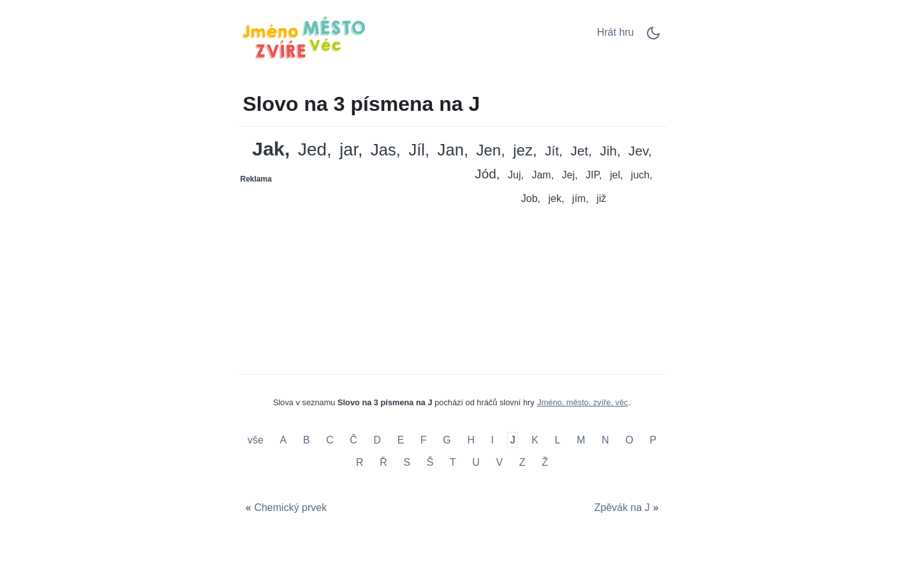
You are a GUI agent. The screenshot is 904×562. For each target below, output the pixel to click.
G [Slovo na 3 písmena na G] (446, 440)
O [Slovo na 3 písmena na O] (629, 440)
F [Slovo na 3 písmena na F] (423, 440)
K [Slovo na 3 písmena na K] (534, 440)
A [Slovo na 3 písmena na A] (283, 440)
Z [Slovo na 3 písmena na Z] (522, 462)
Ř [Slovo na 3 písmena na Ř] (383, 462)
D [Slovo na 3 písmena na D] (378, 440)
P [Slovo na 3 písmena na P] (652, 440)
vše (257, 440)
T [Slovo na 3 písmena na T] (453, 462)
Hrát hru (615, 32)
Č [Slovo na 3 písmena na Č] (353, 440)
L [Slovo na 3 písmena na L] (558, 440)
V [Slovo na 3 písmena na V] (499, 462)
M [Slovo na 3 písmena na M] (581, 440)
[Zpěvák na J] (627, 507)
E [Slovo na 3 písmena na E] (400, 440)
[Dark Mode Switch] (653, 37)
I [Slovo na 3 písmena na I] (492, 440)
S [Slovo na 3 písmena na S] (406, 462)
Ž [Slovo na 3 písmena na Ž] (545, 462)
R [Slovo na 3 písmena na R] (360, 462)
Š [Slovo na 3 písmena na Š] (430, 462)
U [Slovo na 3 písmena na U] (476, 462)
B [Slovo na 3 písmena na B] (306, 440)
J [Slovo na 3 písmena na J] (512, 440)
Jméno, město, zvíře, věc (582, 402)
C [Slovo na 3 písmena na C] (330, 440)
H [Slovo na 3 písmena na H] (471, 440)
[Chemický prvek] (285, 507)
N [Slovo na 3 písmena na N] (605, 440)
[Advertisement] (346, 269)
